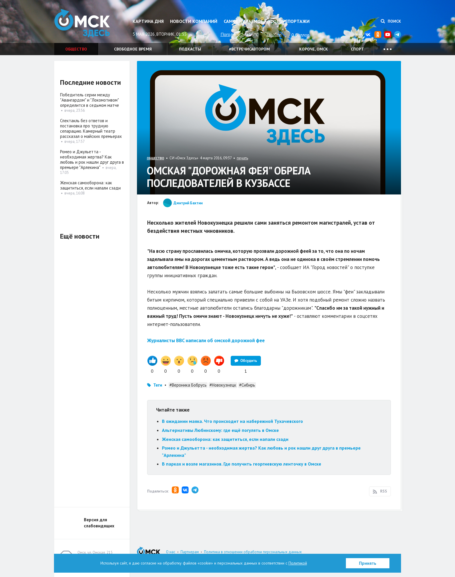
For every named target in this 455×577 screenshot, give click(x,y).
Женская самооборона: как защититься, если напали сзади (225, 439)
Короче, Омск (313, 49)
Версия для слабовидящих (99, 523)
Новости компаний (193, 21)
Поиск (391, 21)
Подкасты (190, 49)
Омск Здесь (83, 24)
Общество (76, 49)
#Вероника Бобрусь (188, 385)
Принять (367, 563)
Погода (228, 34)
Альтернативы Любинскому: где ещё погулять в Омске (220, 430)
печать (242, 158)
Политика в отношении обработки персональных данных (253, 551)
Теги (157, 385)
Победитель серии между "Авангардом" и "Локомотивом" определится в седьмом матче (89, 100)
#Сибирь (247, 385)
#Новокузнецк (223, 385)
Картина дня (148, 21)
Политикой (297, 563)
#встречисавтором (249, 49)
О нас (170, 551)
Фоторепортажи (290, 21)
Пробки (273, 34)
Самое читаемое (243, 21)
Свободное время (133, 49)
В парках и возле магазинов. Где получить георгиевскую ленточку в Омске (241, 464)
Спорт (357, 49)
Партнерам (189, 551)
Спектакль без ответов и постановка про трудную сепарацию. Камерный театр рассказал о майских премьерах (91, 128)
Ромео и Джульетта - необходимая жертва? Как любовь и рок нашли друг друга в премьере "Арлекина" (92, 159)
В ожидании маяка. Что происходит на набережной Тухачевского (232, 421)
